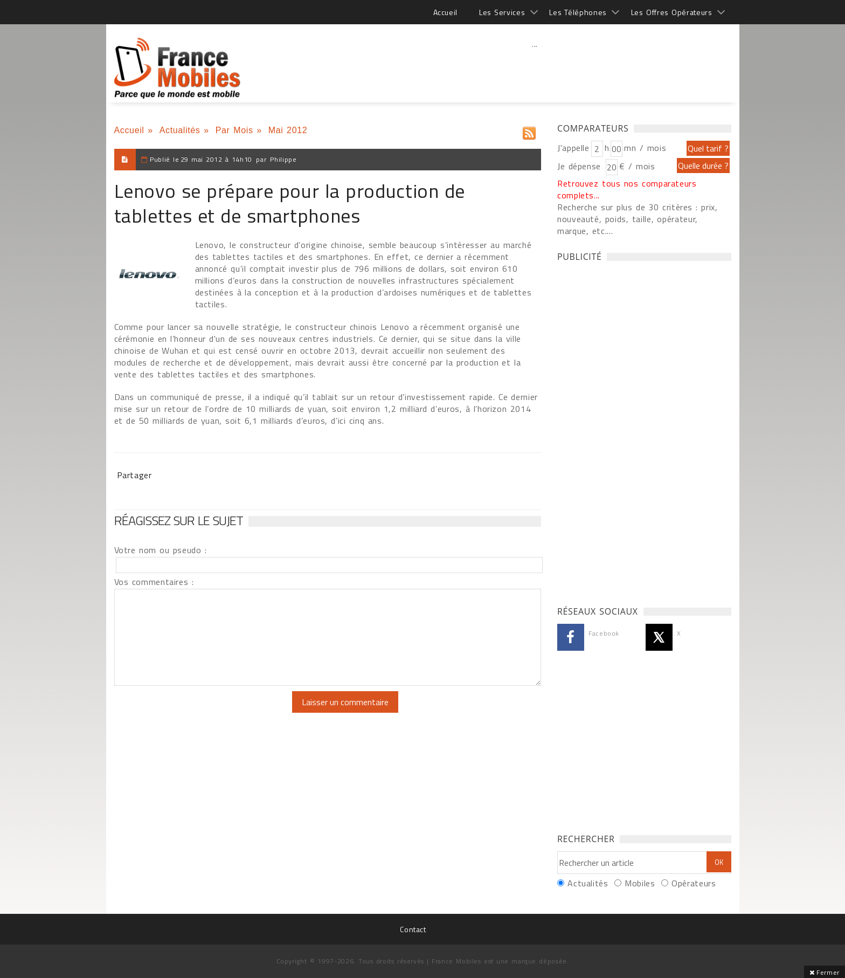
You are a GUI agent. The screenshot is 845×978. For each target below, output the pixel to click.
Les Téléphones (578, 12)
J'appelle (573, 148)
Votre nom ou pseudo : (160, 550)
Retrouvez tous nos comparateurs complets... (627, 189)
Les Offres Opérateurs (671, 12)
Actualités (180, 130)
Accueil (445, 12)
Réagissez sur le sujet (179, 520)
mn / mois (645, 148)
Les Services (502, 12)
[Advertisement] (535, 67)
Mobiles (640, 883)
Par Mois (234, 130)
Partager (134, 475)
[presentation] (204, 712)
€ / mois (637, 166)
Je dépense (580, 166)
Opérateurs (693, 883)
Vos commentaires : (154, 582)
